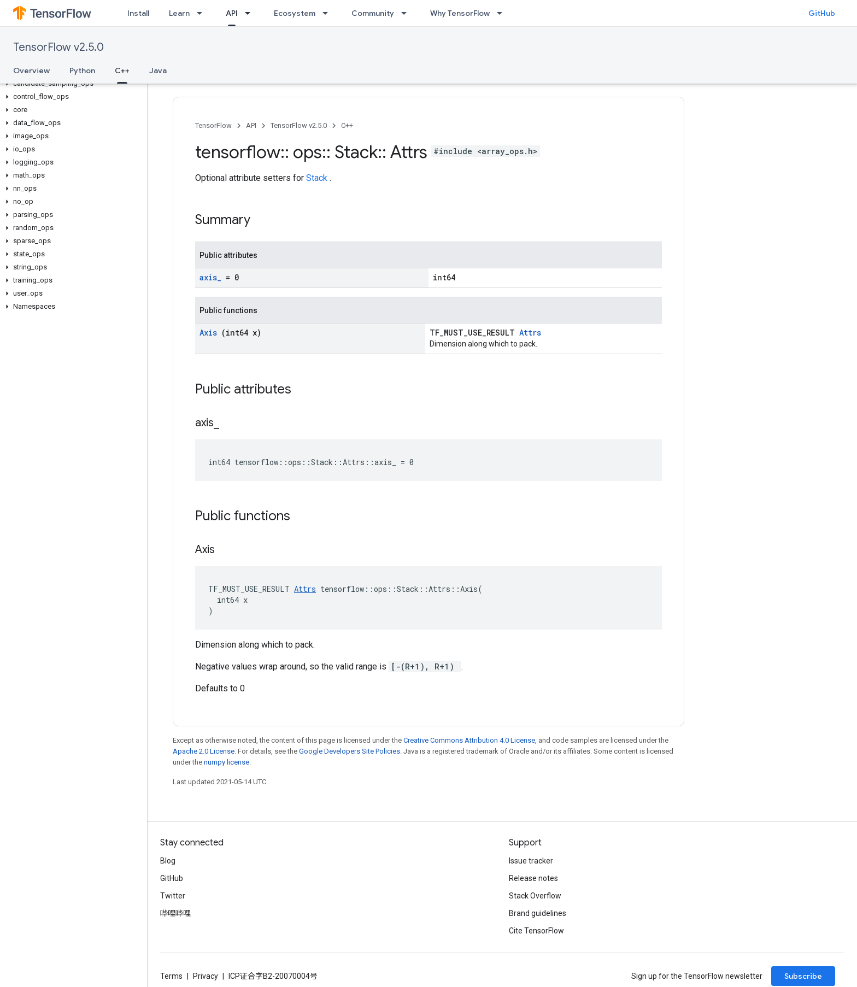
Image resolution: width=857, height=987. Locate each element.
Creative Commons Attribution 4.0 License (469, 740)
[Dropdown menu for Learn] (203, 13)
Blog (167, 860)
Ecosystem (294, 13)
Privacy (205, 976)
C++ (347, 125)
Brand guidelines (537, 913)
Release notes (533, 878)
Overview (31, 70)
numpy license (226, 762)
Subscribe (803, 976)
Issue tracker (531, 860)
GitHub (821, 13)
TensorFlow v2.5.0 (58, 47)
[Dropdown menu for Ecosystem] (328, 13)
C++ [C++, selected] (122, 70)
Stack (318, 178)
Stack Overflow (535, 895)
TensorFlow (213, 125)
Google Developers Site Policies (349, 751)
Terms (171, 976)
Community (372, 13)
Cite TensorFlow (536, 930)
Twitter (172, 895)
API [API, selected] (232, 13)
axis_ (212, 277)
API (251, 125)
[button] (71, 83)
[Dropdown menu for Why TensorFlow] (503, 13)
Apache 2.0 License (203, 751)
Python (82, 70)
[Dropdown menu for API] (251, 13)
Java (158, 70)
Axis (210, 332)
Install (138, 13)
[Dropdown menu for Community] (407, 13)
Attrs (530, 332)
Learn (179, 13)
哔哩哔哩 (175, 913)
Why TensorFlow (460, 13)
